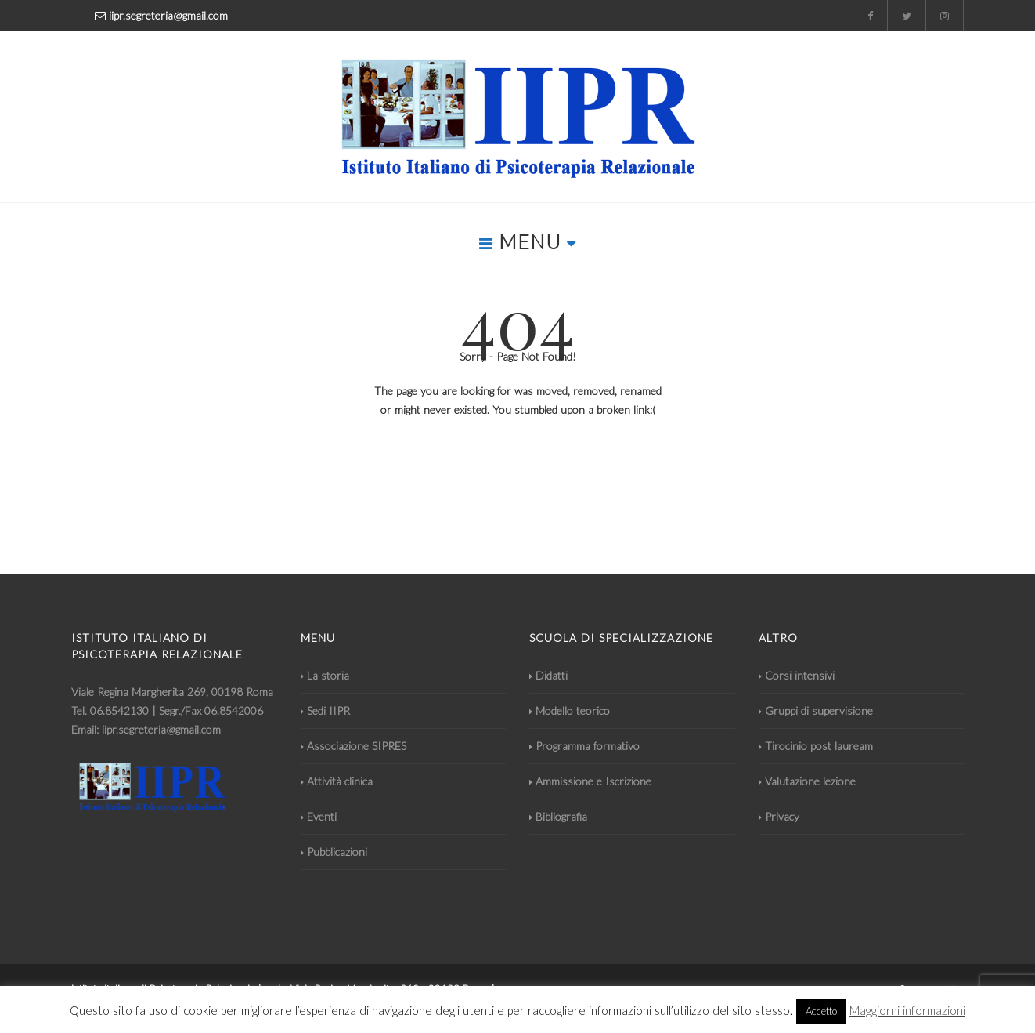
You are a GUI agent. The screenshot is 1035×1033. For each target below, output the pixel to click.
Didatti (548, 675)
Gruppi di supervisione (816, 710)
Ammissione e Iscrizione (590, 781)
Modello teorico (569, 710)
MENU (527, 241)
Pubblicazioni (334, 851)
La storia (325, 675)
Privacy (779, 816)
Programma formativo (584, 745)
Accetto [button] (821, 1011)
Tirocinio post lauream (816, 745)
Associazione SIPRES (353, 745)
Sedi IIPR (325, 710)
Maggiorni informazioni (907, 1010)
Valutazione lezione (807, 781)
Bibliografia (558, 816)
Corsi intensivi (797, 675)
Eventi (319, 816)
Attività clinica (337, 781)
